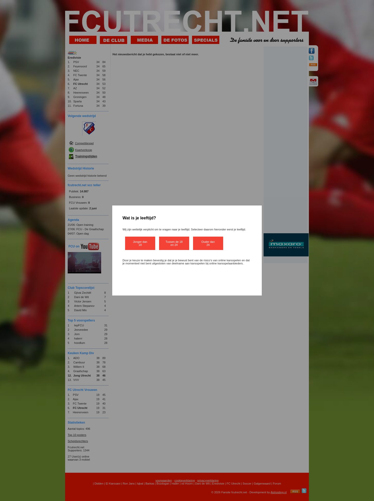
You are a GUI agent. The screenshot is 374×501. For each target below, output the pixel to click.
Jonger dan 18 (140, 243)
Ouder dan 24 (208, 243)
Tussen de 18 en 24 (174, 243)
